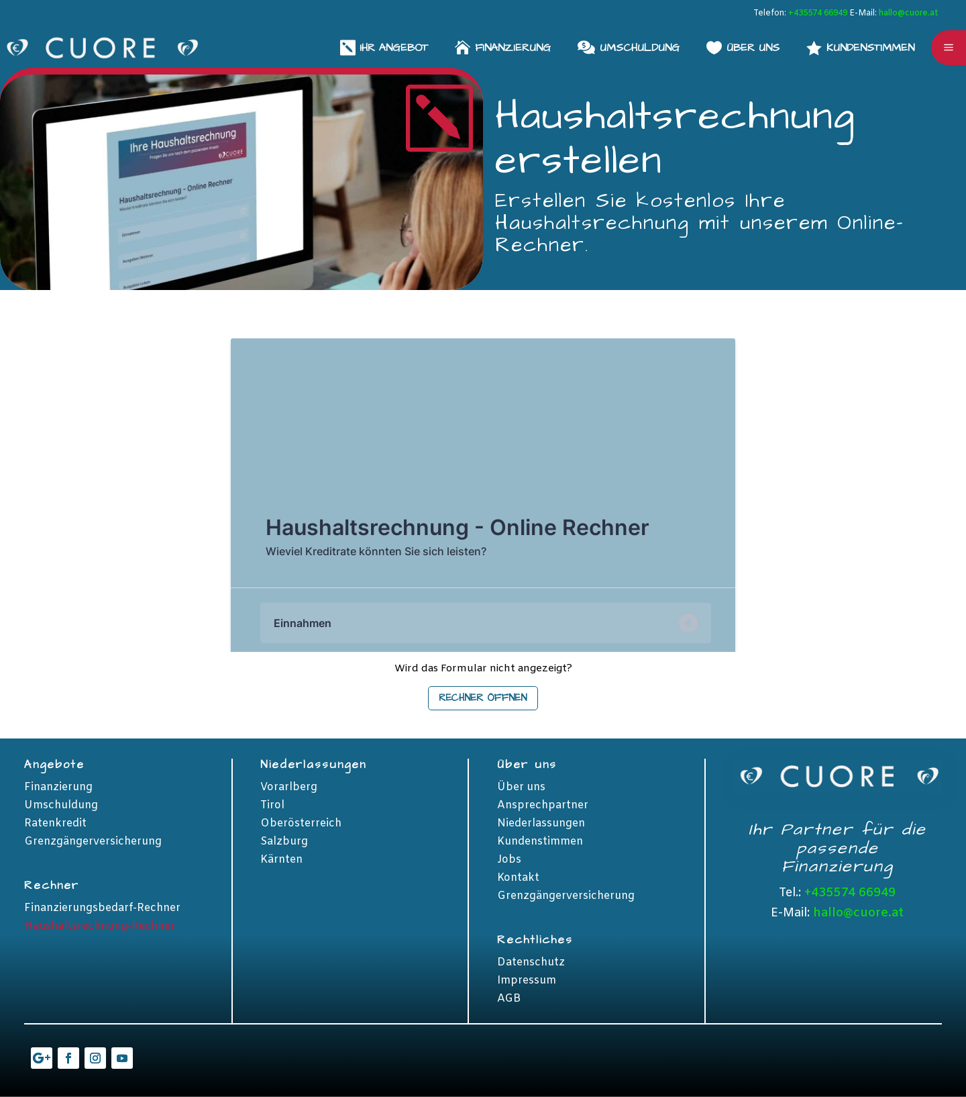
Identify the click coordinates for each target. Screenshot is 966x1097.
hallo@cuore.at (908, 13)
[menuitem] (860, 47)
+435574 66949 (817, 13)
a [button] (948, 47)
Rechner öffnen (483, 698)
